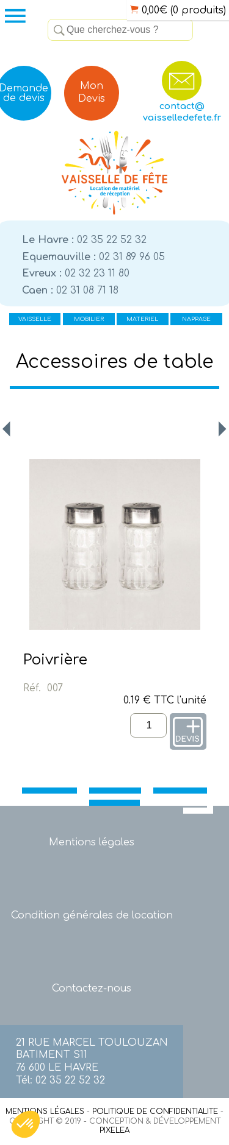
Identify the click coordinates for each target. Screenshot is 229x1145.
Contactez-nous (91, 988)
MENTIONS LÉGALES (44, 1111)
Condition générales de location (92, 915)
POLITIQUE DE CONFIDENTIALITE (155, 1111)
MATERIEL (142, 319)
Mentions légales (91, 842)
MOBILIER (89, 319)
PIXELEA (114, 1130)
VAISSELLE (34, 319)
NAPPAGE (196, 319)
